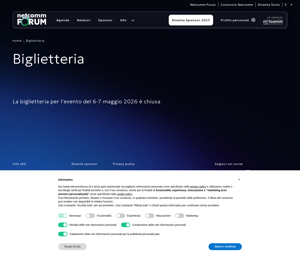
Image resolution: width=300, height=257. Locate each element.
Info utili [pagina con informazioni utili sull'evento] (19, 164)
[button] (240, 179)
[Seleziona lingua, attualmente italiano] (288, 5)
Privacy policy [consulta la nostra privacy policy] (124, 164)
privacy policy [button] (198, 186)
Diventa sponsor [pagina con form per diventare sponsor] (85, 164)
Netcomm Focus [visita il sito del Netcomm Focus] (203, 5)
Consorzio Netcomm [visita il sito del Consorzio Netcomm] (237, 5)
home (17, 40)
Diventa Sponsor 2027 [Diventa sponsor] (191, 20)
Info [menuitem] (123, 20)
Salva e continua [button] (225, 246)
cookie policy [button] (124, 194)
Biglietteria (35, 40)
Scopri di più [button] (72, 246)
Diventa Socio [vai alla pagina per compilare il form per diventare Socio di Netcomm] (269, 5)
